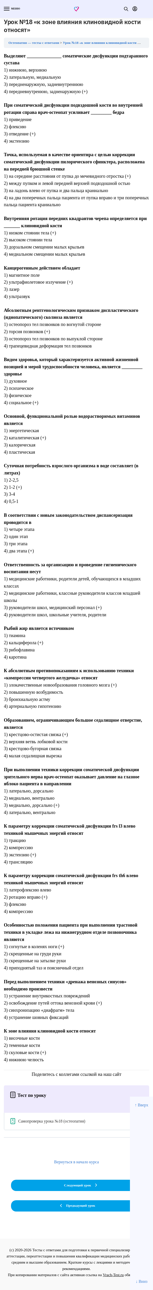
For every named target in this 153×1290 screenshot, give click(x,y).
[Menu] (11, 9)
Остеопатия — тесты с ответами (33, 43)
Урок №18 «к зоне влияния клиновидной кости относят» (107, 43)
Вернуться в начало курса (76, 1162)
